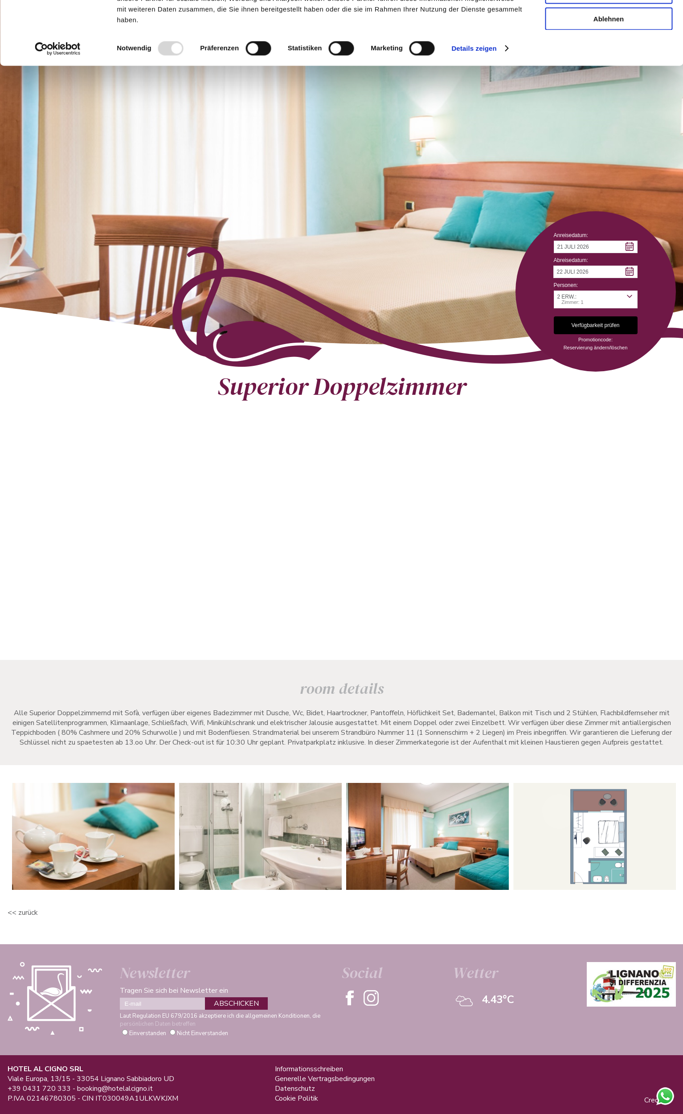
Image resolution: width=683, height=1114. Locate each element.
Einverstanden (147, 1033)
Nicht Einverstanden (202, 1033)
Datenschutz (295, 1089)
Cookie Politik (296, 1098)
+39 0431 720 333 (39, 1089)
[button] (596, 247)
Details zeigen (473, 104)
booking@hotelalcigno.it (115, 1089)
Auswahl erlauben (608, 48)
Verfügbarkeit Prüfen (226, 616)
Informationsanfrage (115, 616)
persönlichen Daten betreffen (158, 1024)
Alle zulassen (608, 22)
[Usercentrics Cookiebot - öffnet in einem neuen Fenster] (58, 104)
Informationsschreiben (309, 1069)
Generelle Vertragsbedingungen (325, 1079)
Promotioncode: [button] (595, 339)
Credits (655, 1100)
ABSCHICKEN (236, 1003)
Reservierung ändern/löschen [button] (596, 347)
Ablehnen (608, 74)
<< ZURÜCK (23, 912)
